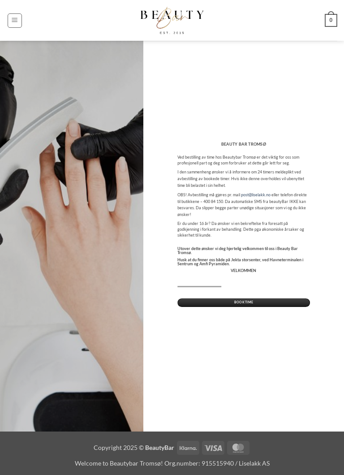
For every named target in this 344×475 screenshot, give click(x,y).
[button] (15, 20)
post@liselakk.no (256, 194)
